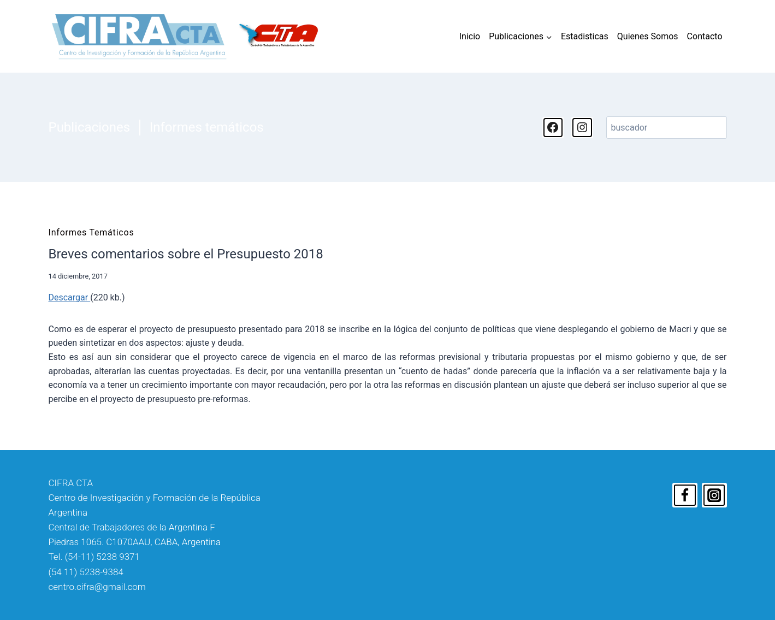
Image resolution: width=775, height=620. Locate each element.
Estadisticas (584, 36)
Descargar (70, 297)
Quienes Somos (647, 36)
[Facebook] (684, 495)
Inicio (469, 36)
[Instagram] (714, 495)
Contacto (705, 36)
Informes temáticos (207, 127)
